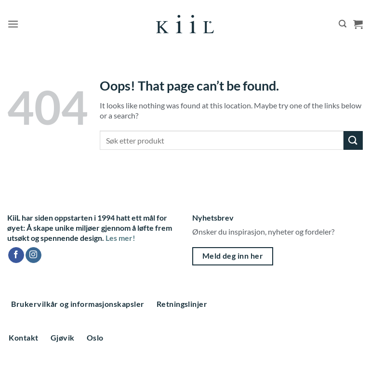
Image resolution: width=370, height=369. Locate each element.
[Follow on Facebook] (16, 255)
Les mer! (120, 237)
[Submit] (353, 140)
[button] (13, 24)
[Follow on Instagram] (33, 255)
